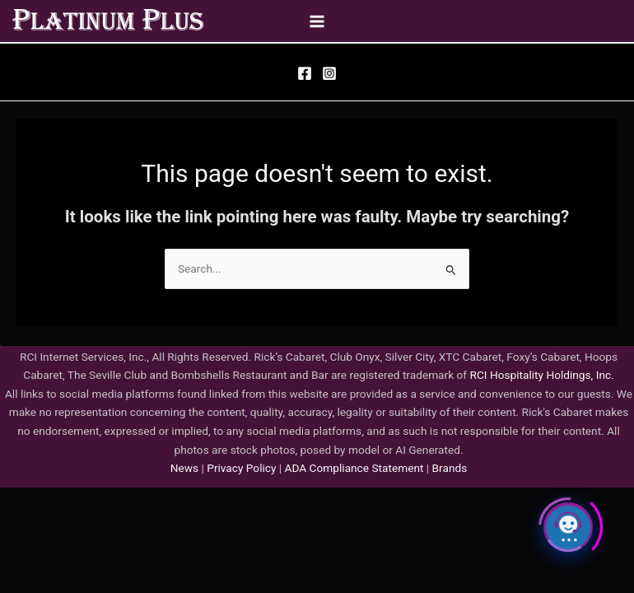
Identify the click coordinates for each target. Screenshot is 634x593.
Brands (450, 467)
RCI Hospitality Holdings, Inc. (541, 374)
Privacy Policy (240, 467)
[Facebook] (304, 73)
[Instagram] (329, 73)
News (184, 467)
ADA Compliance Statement (354, 467)
